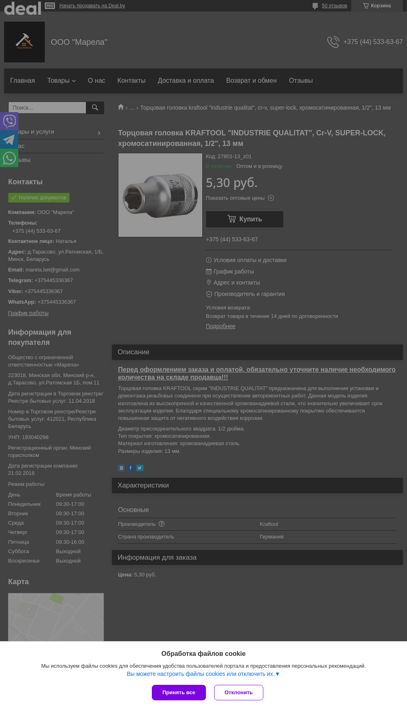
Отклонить (239, 692)
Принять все (178, 692)
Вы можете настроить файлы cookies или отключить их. (200, 674)
